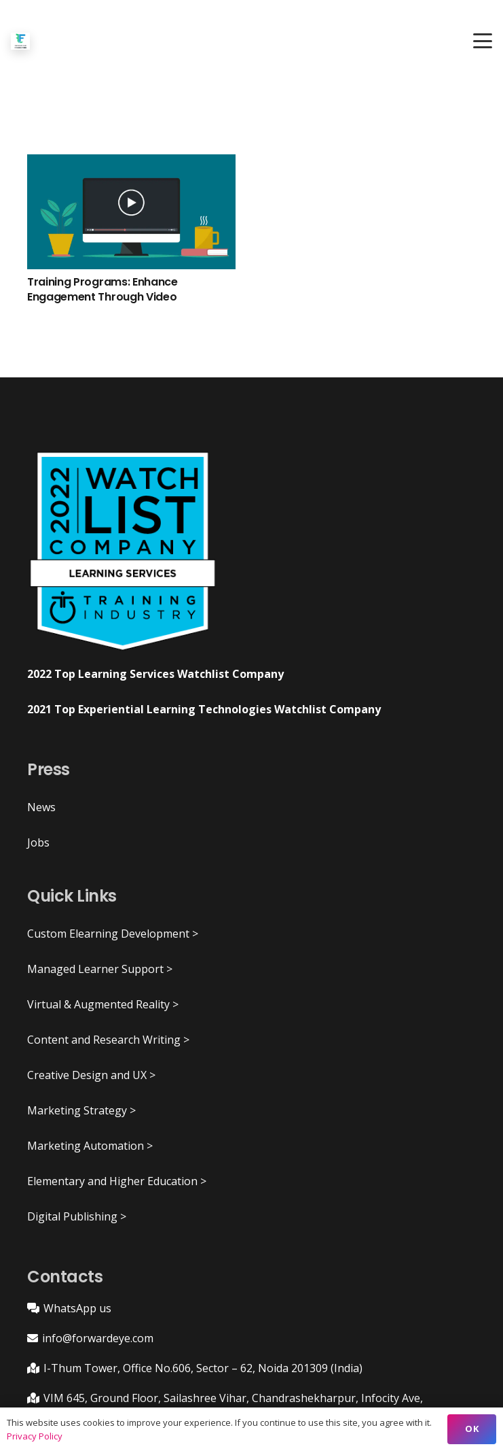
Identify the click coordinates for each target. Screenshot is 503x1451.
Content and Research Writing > (108, 1039)
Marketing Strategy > (81, 1110)
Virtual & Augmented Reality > (103, 1004)
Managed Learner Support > (99, 968)
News (41, 807)
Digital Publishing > (76, 1216)
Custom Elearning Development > (112, 933)
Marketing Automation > (90, 1145)
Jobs (38, 842)
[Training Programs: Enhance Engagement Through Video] (131, 211)
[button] (482, 40)
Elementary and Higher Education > (116, 1181)
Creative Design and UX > (91, 1075)
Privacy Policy (34, 1436)
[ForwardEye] (20, 41)
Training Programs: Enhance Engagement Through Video (102, 288)
